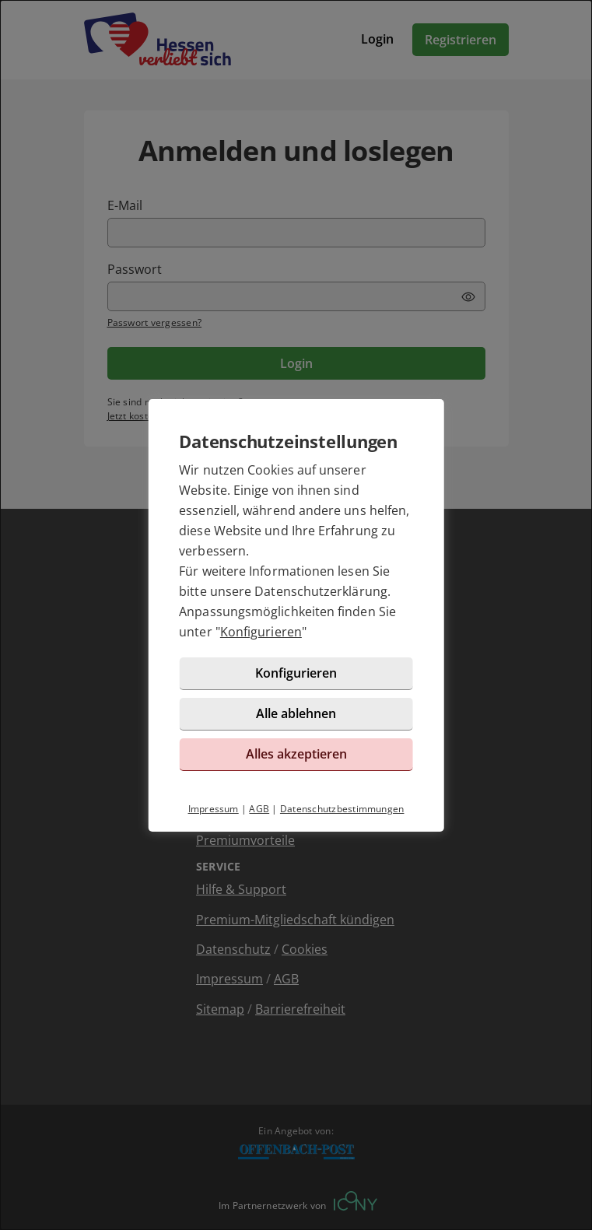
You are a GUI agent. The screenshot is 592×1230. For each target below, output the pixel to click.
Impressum (213, 808)
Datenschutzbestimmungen (342, 808)
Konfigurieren (261, 631)
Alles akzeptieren (296, 753)
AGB (259, 808)
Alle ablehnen (296, 713)
